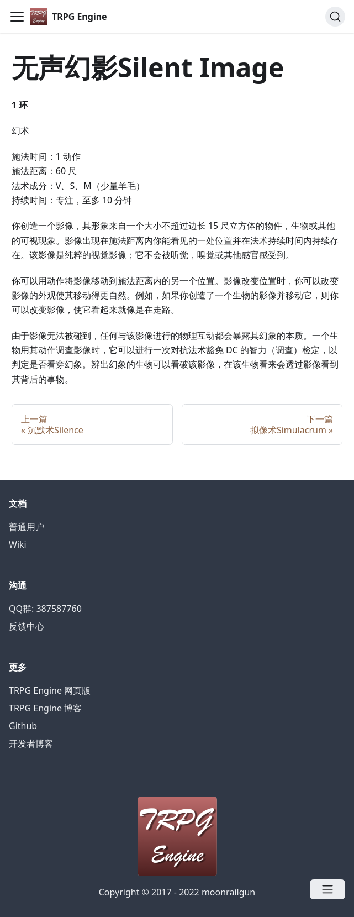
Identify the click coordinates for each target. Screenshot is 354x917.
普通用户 (26, 527)
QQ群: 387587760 (45, 608)
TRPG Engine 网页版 (50, 690)
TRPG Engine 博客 (45, 708)
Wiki (18, 544)
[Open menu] (327, 889)
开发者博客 (31, 743)
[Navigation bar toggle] (17, 16)
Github (23, 726)
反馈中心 (26, 626)
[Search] (335, 17)
